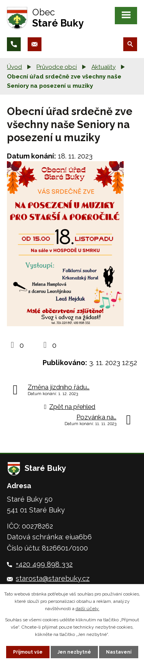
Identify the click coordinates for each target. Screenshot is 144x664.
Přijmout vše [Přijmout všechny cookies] (28, 652)
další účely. (87, 608)
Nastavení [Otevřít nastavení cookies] (118, 652)
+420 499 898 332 (44, 564)
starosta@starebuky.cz (52, 578)
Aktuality (103, 66)
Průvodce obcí (56, 66)
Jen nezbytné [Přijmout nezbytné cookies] (74, 652)
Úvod (14, 66)
